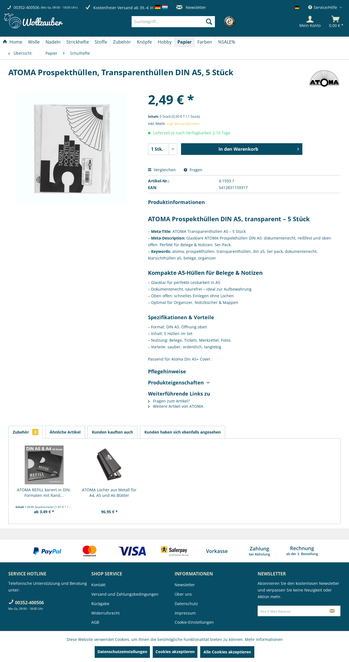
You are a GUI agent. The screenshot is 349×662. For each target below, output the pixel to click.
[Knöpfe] (144, 42)
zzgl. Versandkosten (183, 123)
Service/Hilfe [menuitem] (323, 7)
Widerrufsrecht (105, 613)
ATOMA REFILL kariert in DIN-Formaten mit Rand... (44, 492)
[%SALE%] (226, 42)
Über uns (183, 594)
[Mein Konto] (310, 21)
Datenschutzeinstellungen (122, 651)
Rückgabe (100, 603)
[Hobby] (164, 42)
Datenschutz (186, 603)
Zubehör (25, 432)
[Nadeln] (53, 42)
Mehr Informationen (264, 639)
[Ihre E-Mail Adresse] (291, 611)
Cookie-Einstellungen (194, 622)
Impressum (185, 613)
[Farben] (205, 42)
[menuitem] (181, 21)
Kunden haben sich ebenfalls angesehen (182, 432)
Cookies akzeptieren (175, 651)
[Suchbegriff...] (173, 21)
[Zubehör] (122, 42)
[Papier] (184, 42)
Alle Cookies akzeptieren (227, 652)
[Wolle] (33, 42)
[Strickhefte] (78, 42)
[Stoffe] (101, 42)
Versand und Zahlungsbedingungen (125, 594)
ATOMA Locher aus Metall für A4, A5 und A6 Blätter (109, 492)
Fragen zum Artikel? (169, 401)
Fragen (193, 169)
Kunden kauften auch (112, 432)
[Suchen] (209, 21)
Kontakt (98, 584)
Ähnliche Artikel (65, 432)
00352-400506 (26, 7)
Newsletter (191, 7)
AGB (95, 622)
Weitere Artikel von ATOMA (175, 406)
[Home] (12, 42)
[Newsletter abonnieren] (332, 611)
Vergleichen (162, 169)
